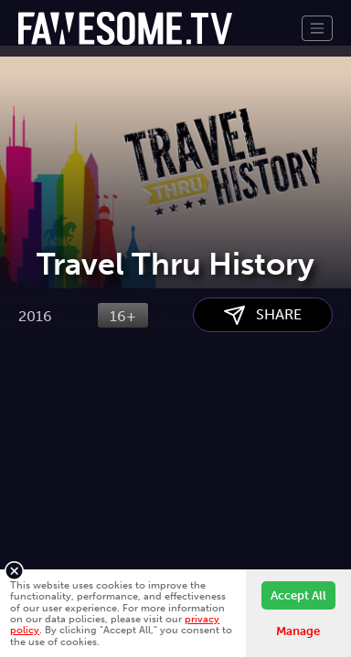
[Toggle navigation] (317, 28)
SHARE (263, 409)
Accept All (298, 595)
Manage (298, 631)
